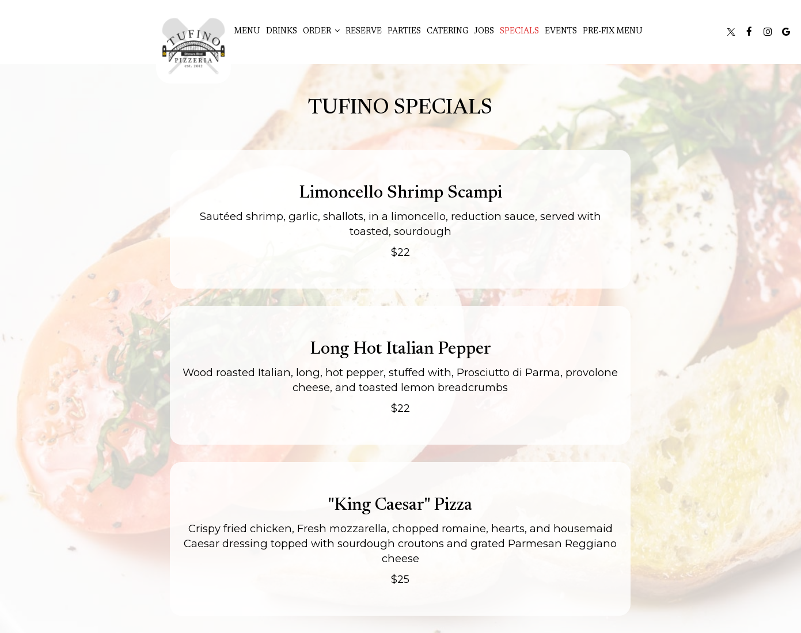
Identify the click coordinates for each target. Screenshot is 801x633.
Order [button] (321, 31)
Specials (519, 32)
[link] (193, 46)
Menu (247, 32)
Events (561, 32)
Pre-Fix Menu (613, 32)
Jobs (484, 32)
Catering (447, 32)
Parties (404, 32)
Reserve (364, 32)
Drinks (281, 32)
